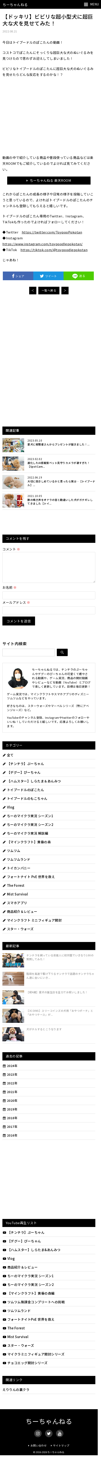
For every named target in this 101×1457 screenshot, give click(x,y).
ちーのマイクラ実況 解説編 (25, 838)
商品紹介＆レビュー (19, 916)
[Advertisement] (48, 330)
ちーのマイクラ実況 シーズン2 (27, 829)
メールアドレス (16, 607)
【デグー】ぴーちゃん (21, 777)
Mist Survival (15, 899)
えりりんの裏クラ (15, 1394)
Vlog (8, 812)
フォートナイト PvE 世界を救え (28, 882)
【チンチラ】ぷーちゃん (23, 769)
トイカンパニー (16, 873)
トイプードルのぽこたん (23, 795)
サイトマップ (61, 1450)
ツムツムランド (16, 864)
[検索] (62, 657)
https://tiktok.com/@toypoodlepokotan (54, 249)
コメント (11, 549)
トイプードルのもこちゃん (24, 803)
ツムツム (11, 856)
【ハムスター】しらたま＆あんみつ (31, 786)
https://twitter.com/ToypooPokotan (52, 232)
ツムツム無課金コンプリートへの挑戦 (33, 1307)
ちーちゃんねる (15, 4)
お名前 (9, 592)
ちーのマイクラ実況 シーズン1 (27, 821)
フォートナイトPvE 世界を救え (28, 1324)
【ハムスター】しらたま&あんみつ (31, 1255)
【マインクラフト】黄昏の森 (26, 847)
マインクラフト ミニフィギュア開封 (32, 925)
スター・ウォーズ (18, 934)
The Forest (13, 890)
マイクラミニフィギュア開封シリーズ (33, 1359)
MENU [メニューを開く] (94, 4)
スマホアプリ (14, 908)
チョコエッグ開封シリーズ (25, 1368)
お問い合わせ (38, 1450)
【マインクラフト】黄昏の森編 (28, 1298)
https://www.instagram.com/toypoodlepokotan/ (42, 244)
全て (8, 760)
